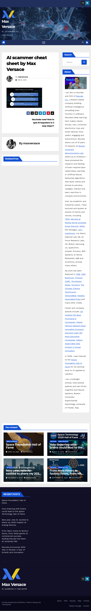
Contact (86, 606)
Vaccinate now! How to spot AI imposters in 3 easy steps (43, 122)
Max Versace (14, 584)
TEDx (67, 219)
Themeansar (6, 604)
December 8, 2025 (15, 478)
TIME (78, 274)
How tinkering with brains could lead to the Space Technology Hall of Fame (14, 511)
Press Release (63, 441)
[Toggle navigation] (44, 42)
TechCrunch (70, 292)
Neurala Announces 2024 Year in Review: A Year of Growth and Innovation (13, 549)
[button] (83, 42)
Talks (79, 601)
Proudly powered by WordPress (14, 602)
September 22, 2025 (60, 478)
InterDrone (70, 233)
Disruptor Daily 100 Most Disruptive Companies (73, 336)
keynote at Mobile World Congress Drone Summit (75, 222)
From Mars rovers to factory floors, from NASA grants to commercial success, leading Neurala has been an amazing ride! (15, 536)
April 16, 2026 (14, 452)
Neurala (72, 601)
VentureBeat (70, 296)
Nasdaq (80, 296)
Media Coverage (12, 441)
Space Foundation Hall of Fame (73, 363)
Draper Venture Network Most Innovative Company (75, 326)
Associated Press (73, 299)
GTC (80, 230)
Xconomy (75, 285)
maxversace (23, 77)
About (59, 601)
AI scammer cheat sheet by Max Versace (27, 63)
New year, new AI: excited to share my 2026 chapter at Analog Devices (15, 522)
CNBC (67, 281)
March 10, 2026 (58, 452)
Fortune (78, 278)
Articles (53, 441)
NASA (82, 226)
